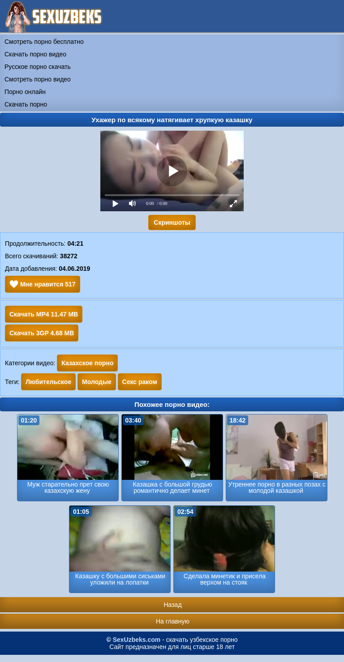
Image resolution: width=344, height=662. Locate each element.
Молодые (97, 381)
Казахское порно (87, 363)
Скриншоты (172, 222)
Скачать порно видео (35, 54)
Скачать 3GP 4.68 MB (41, 333)
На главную (172, 621)
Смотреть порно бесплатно (44, 41)
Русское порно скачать (37, 66)
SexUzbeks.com (137, 639)
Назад (172, 604)
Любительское (48, 381)
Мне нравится (42, 284)
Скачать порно (25, 104)
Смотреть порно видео (37, 79)
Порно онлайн (25, 91)
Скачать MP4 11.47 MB (43, 314)
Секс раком (139, 381)
